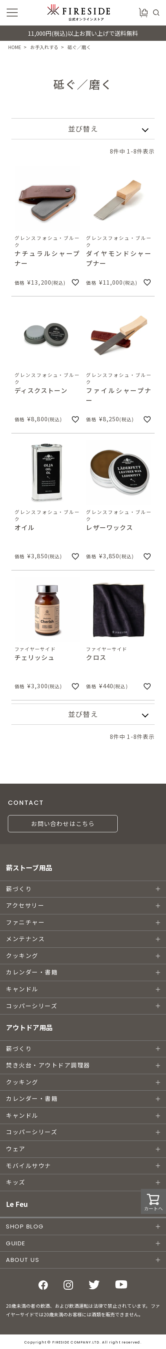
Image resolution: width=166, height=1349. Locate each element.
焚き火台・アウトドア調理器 (48, 1065)
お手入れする (44, 47)
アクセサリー (25, 905)
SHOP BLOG (25, 1226)
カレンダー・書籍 (32, 972)
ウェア (16, 1149)
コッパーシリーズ (31, 1006)
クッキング (22, 956)
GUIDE (16, 1243)
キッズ (16, 1182)
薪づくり (19, 889)
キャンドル (22, 989)
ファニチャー (25, 922)
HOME (14, 47)
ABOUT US (22, 1260)
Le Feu (17, 1204)
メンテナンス (25, 939)
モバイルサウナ (28, 1166)
